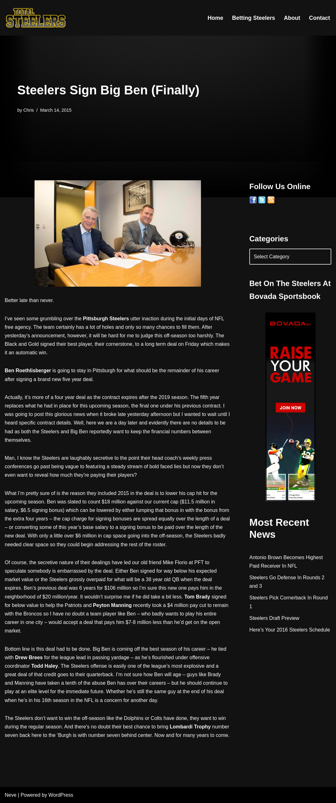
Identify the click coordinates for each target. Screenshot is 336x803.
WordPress (60, 795)
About (292, 18)
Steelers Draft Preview (274, 618)
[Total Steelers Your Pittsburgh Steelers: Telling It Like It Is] (36, 18)
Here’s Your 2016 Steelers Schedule (289, 629)
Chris (28, 110)
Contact (319, 18)
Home (215, 18)
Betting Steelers (253, 18)
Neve (10, 795)
